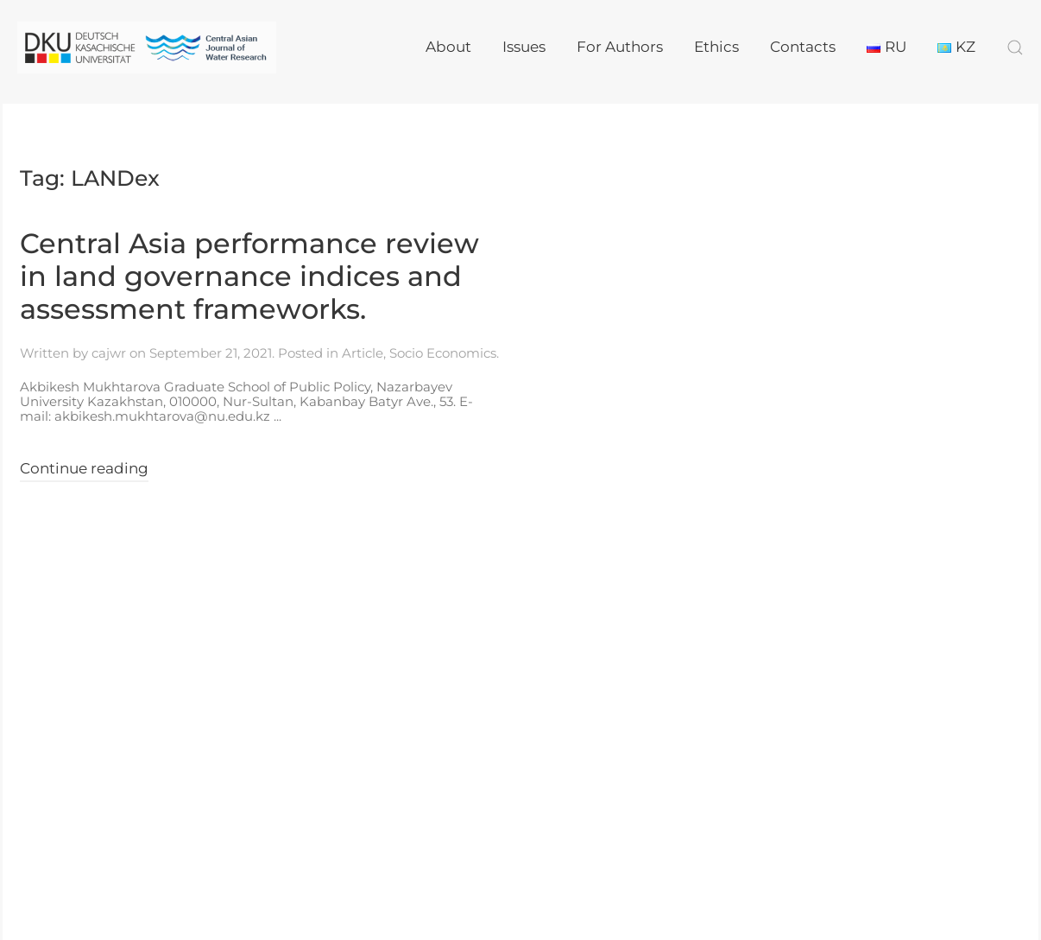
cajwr (108, 353)
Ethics (716, 46)
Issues (524, 46)
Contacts (803, 46)
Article (362, 353)
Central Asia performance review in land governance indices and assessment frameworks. (249, 276)
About (448, 46)
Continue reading (84, 468)
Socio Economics (442, 353)
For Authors (620, 46)
